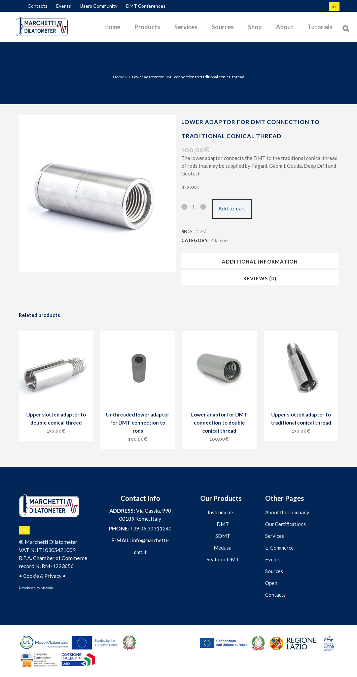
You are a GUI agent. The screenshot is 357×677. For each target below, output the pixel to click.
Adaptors (220, 240)
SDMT (222, 536)
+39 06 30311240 (151, 528)
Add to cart (235, 209)
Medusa (222, 548)
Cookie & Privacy (42, 576)
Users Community (98, 6)
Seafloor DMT (223, 559)
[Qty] (193, 206)
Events (63, 6)
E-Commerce (279, 548)
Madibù (47, 588)
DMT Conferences (146, 6)
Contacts (37, 6)
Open (271, 583)
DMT (223, 524)
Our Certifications (285, 524)
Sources (274, 571)
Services (274, 536)
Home (118, 76)
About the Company (287, 512)
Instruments (221, 512)
